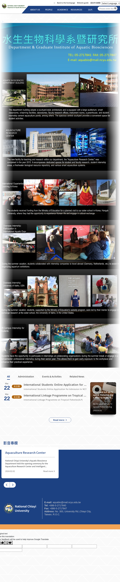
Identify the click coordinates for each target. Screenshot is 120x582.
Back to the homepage (66, 3)
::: (54, 3)
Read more (49, 471)
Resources (76, 9)
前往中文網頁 (95, 3)
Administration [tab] (26, 376)
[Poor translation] (9, 543)
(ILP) (90, 9)
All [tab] (8, 376)
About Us (35, 9)
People (49, 9)
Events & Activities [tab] (51, 376)
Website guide (83, 3)
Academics (62, 9)
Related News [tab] (77, 376)
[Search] (107, 8)
